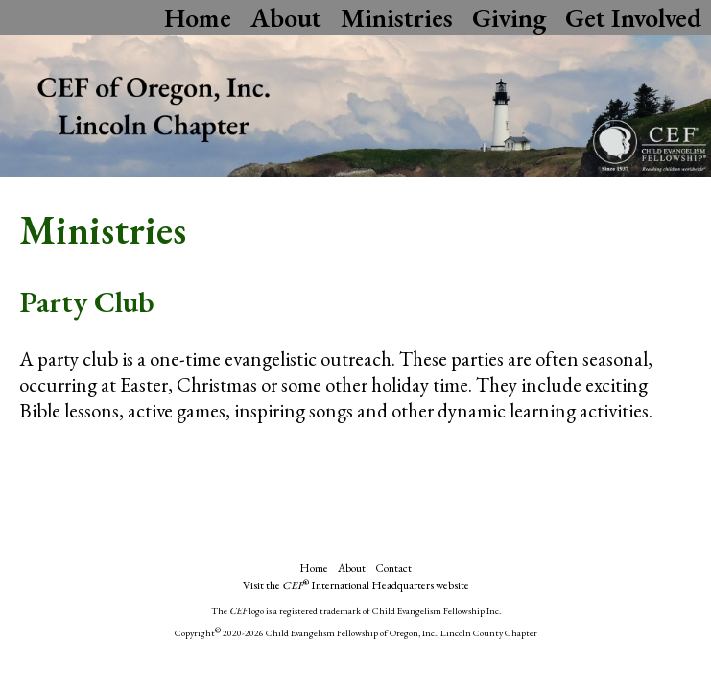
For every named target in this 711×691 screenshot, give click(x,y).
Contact (393, 568)
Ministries (397, 17)
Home (197, 17)
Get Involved (633, 17)
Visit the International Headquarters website (356, 585)
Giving (509, 17)
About (285, 17)
